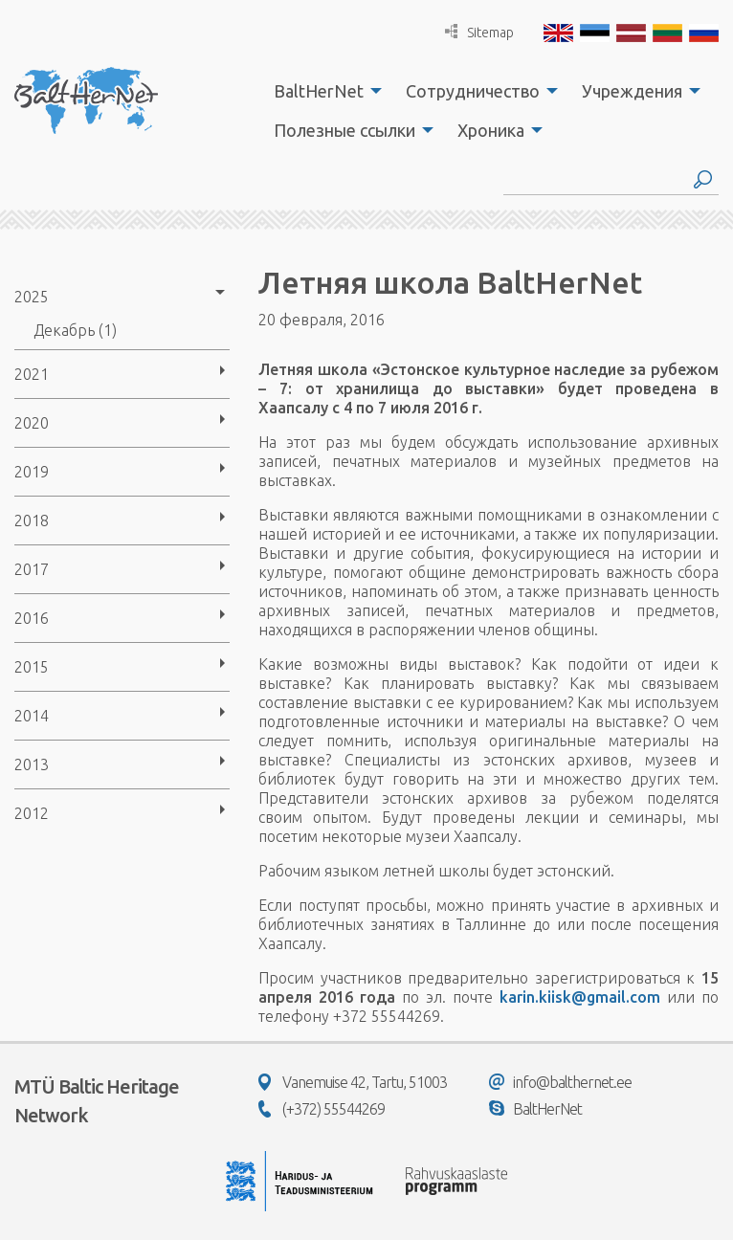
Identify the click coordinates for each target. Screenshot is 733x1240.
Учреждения (632, 90)
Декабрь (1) (75, 330)
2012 (31, 813)
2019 (31, 471)
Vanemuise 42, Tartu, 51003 (352, 1082)
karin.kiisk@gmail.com (580, 997)
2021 (31, 374)
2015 (31, 666)
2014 (31, 715)
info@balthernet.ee (560, 1082)
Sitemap (479, 32)
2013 (31, 764)
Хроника (490, 130)
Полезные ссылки (344, 130)
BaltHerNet (319, 90)
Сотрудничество (473, 90)
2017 (31, 569)
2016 (31, 618)
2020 (31, 423)
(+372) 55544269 (321, 1109)
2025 (31, 296)
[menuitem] (322, 91)
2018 (31, 520)
